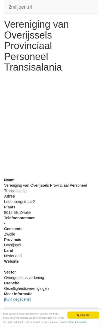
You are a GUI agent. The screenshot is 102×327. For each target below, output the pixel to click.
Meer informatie (78, 322)
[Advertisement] (51, 126)
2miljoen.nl (20, 6)
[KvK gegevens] (17, 299)
